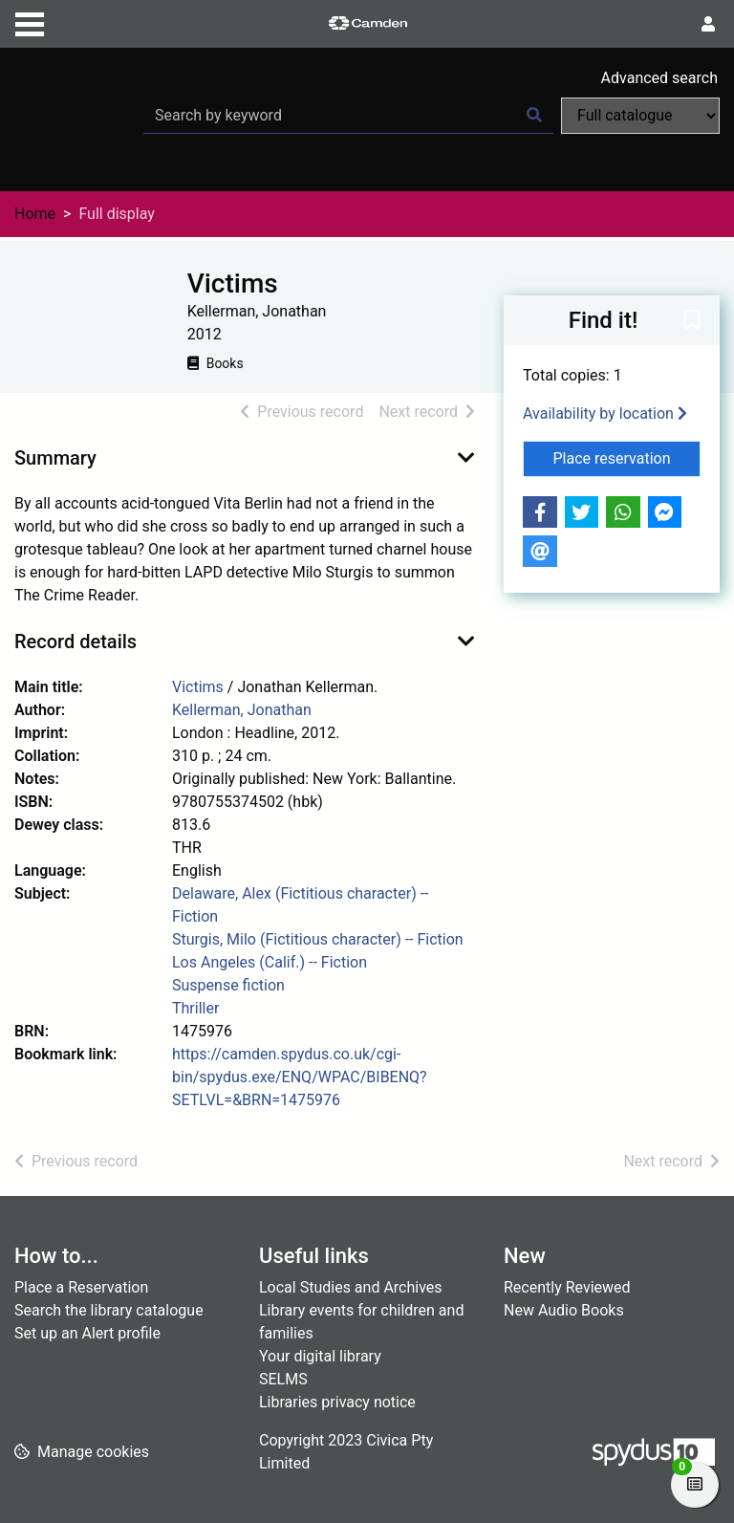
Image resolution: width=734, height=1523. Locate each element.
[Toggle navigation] (29, 22)
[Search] (534, 116)
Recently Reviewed (567, 1287)
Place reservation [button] (627, 457)
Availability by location (605, 413)
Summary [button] (55, 457)
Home (34, 214)
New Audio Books (564, 1310)
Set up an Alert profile (87, 1333)
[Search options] (640, 116)
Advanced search (659, 78)
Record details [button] (75, 641)
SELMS (283, 1379)
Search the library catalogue (109, 1310)
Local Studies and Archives (351, 1287)
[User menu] (708, 25)
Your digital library (320, 1356)
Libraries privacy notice (337, 1402)
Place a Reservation (81, 1287)
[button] (692, 321)
